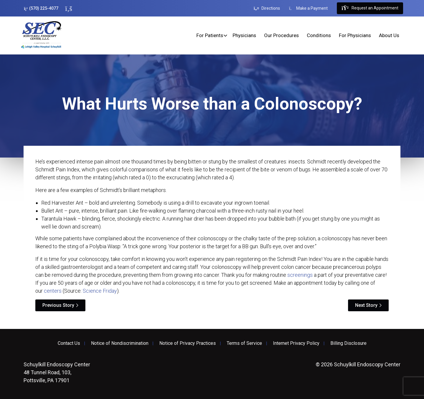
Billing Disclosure (348, 343)
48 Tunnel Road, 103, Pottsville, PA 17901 (57, 372)
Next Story (366, 305)
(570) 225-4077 (41, 8)
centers (53, 291)
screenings (300, 275)
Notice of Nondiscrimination (119, 343)
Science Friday (100, 291)
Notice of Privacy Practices (187, 343)
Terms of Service (244, 343)
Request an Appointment (370, 8)
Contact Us (69, 343)
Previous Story (58, 305)
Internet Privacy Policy (296, 343)
